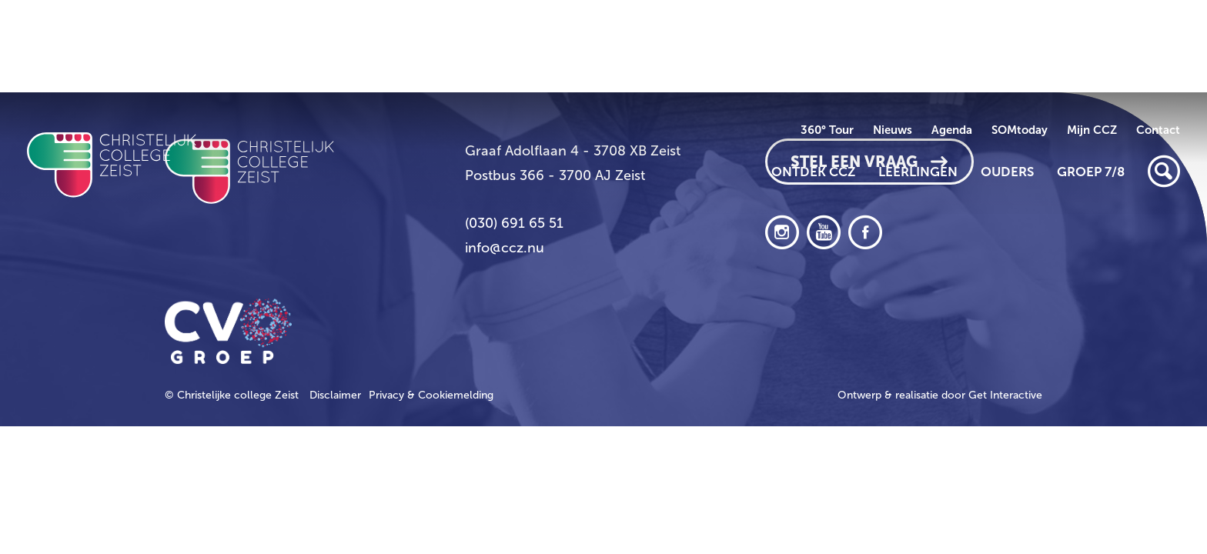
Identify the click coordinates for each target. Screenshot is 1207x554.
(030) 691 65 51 (514, 223)
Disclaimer (335, 395)
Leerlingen (918, 171)
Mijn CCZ (1092, 130)
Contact (1158, 130)
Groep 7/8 (1091, 171)
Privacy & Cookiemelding (431, 395)
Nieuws (892, 130)
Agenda (951, 130)
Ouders (1007, 171)
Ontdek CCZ (813, 171)
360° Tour (827, 130)
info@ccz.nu (504, 247)
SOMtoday (1019, 130)
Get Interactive (1005, 395)
